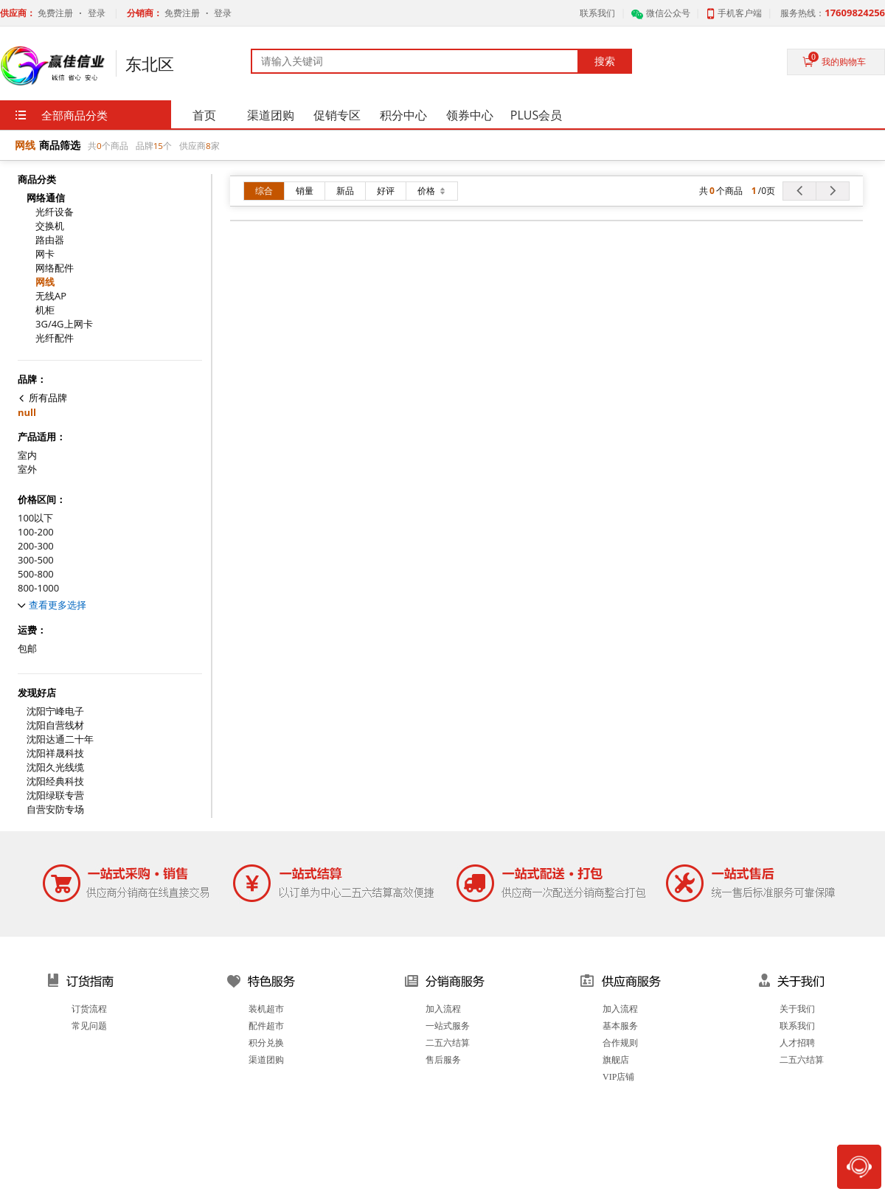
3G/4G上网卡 (64, 324)
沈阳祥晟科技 (55, 753)
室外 (27, 469)
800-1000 (38, 588)
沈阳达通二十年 (60, 739)
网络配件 (54, 268)
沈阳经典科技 (55, 781)
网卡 (45, 254)
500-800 (36, 574)
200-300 (36, 546)
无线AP (50, 296)
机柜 (45, 310)
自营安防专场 (55, 809)
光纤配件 (54, 338)
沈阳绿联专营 (55, 795)
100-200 (36, 532)
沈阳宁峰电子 (55, 711)
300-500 (36, 560)
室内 (27, 455)
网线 (45, 282)
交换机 (49, 226)
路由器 (49, 240)
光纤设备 (54, 212)
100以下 (35, 518)
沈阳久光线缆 (55, 767)
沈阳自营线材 (55, 725)
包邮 (27, 648)
